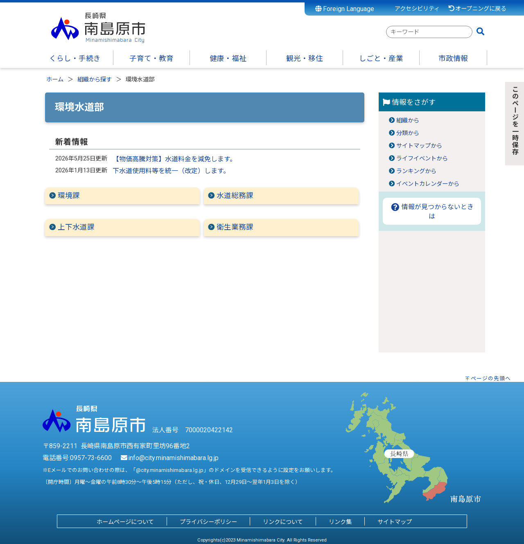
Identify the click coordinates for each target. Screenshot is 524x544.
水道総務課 (235, 196)
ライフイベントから (422, 158)
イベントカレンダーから (427, 184)
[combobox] (429, 32)
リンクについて (283, 522)
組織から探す (94, 79)
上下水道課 (76, 227)
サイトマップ (394, 522)
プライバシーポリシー (208, 522)
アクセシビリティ (417, 8)
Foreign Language (345, 9)
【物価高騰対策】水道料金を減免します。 (174, 159)
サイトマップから (419, 145)
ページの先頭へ (491, 378)
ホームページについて (125, 522)
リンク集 (340, 522)
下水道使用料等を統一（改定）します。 (171, 171)
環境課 (69, 196)
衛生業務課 (235, 227)
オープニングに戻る (477, 8)
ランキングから (416, 171)
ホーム (54, 79)
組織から (407, 120)
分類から (407, 133)
